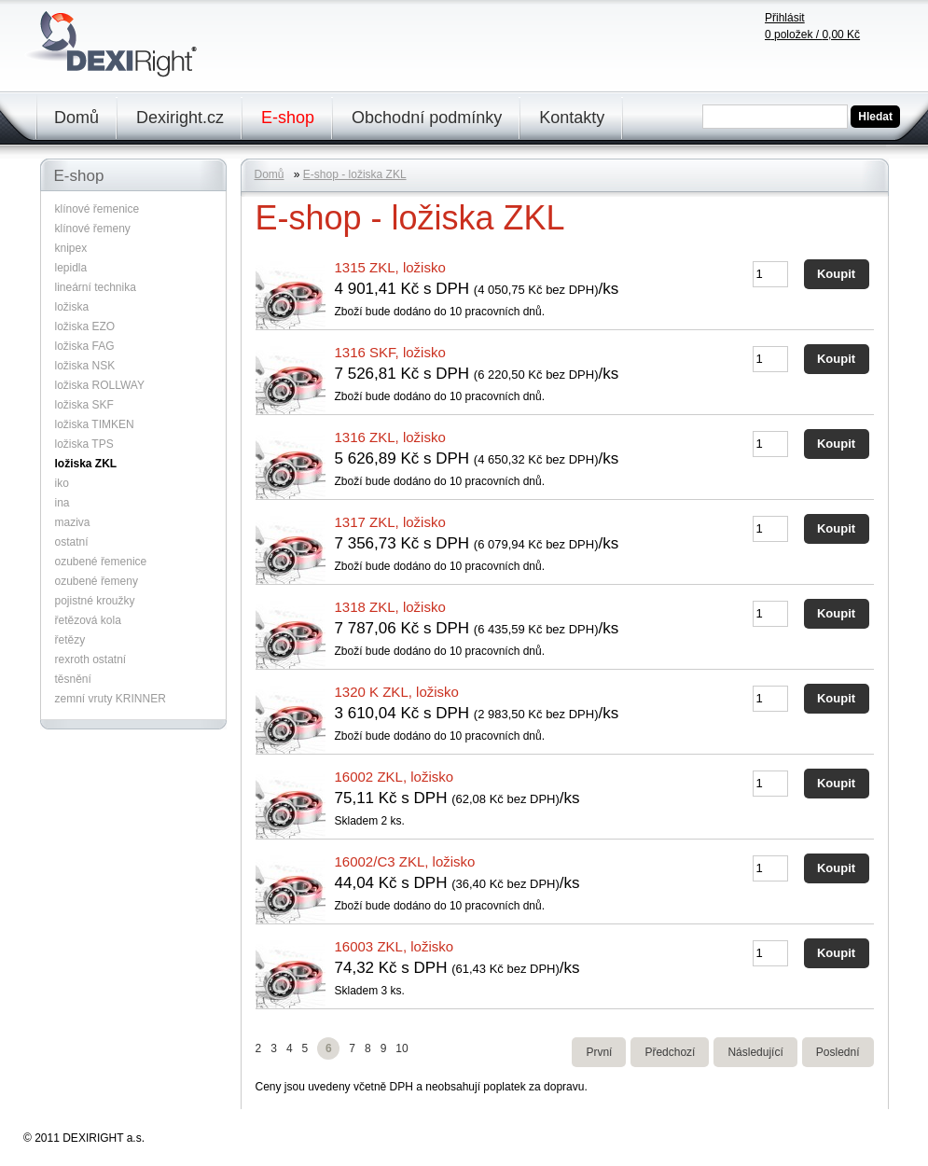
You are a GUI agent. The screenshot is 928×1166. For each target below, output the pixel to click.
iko (62, 483)
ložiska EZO (85, 326)
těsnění (73, 679)
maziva (72, 522)
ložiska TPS (84, 444)
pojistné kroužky (95, 600)
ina (62, 502)
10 (401, 1048)
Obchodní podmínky (427, 117)
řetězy (70, 639)
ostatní (72, 541)
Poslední (838, 1052)
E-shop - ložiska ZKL (355, 174)
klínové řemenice (97, 208)
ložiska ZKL (86, 463)
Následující (755, 1052)
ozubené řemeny (96, 581)
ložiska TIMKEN (94, 424)
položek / (812, 34)
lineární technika (95, 287)
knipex (71, 248)
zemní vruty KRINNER (110, 698)
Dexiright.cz (180, 117)
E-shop (287, 117)
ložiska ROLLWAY (100, 385)
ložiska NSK (85, 365)
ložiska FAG (85, 346)
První (599, 1052)
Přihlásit (785, 17)
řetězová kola (88, 620)
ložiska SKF (84, 404)
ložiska (72, 306)
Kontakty (571, 117)
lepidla (71, 267)
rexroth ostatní (91, 659)
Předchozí (669, 1052)
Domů (76, 117)
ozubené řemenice (101, 561)
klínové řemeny (93, 228)
